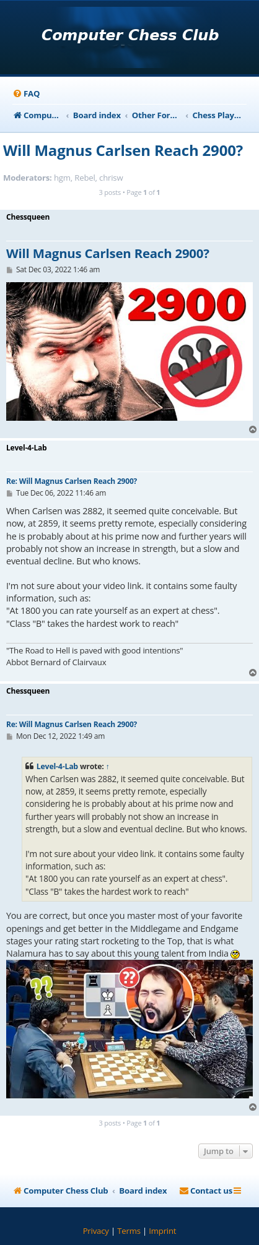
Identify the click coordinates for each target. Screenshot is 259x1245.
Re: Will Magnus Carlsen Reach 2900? (71, 481)
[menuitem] (26, 94)
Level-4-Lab (57, 766)
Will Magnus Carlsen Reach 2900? (123, 150)
